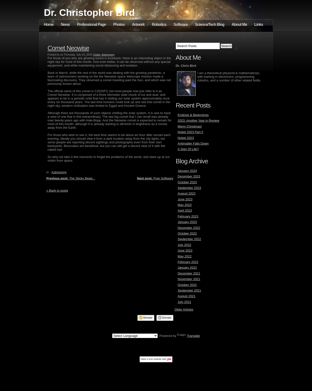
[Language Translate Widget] (135, 335)
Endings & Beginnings (193, 115)
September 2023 (189, 188)
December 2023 (189, 176)
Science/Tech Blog (209, 24)
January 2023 (187, 222)
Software (181, 24)
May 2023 (185, 205)
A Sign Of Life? (188, 149)
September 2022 (189, 239)
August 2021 (186, 296)
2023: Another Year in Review (198, 120)
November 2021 (189, 279)
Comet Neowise (68, 48)
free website (155, 359)
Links (258, 24)
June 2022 (185, 250)
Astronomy (59, 172)
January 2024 (187, 171)
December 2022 (189, 228)
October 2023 (187, 182)
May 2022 (185, 256)
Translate (188, 336)
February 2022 (188, 262)
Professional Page (91, 24)
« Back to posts (57, 190)
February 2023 (188, 216)
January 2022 (187, 267)
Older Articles (184, 309)
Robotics (159, 24)
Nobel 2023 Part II (190, 132)
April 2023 (185, 210)
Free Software (155, 178)
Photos (119, 24)
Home (48, 24)
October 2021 (187, 285)
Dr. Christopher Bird (89, 12)
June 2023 (185, 199)
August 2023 (186, 193)
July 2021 (184, 302)
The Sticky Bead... (70, 178)
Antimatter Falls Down (193, 143)
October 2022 (187, 233)
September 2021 (189, 290)
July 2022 (184, 245)
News (65, 24)
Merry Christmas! (190, 126)
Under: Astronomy (104, 54)
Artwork (138, 24)
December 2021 (189, 273)
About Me (239, 24)
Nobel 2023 (186, 138)
